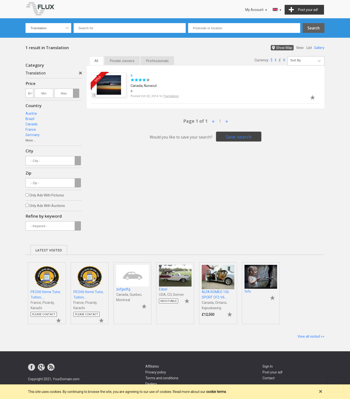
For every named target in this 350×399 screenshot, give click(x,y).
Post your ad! (272, 372)
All (96, 61)
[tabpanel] (47, 291)
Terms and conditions (161, 378)
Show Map (284, 48)
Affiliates (152, 366)
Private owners (122, 61)
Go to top (335, 384)
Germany (33, 135)
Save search (239, 137)
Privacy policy (155, 372)
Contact (268, 378)
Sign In (267, 366)
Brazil (30, 119)
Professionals (157, 61)
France (31, 129)
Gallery (319, 48)
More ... (31, 140)
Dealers (151, 384)
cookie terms (216, 392)
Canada (31, 124)
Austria (31, 113)
